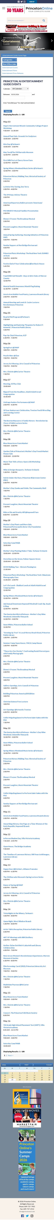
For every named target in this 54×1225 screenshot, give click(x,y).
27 (27, 1080)
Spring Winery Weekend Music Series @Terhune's (23, 168)
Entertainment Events (10, 68)
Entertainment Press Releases (12, 73)
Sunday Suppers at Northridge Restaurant (20, 245)
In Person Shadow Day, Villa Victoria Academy (21, 838)
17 (5, 1077)
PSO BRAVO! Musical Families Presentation (20, 211)
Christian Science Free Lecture (15, 702)
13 (27, 1075)
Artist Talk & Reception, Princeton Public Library (22, 929)
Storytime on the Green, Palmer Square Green (21, 559)
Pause (34, 47)
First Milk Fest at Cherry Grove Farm (18, 160)
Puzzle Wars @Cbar (11, 356)
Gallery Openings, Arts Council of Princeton (20, 686)
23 (49, 1077)
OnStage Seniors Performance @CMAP (19, 402)
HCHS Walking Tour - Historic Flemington (19, 567)
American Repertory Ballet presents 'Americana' (22, 203)
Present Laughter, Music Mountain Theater (20, 227)
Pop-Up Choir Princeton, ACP (14, 335)
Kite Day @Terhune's (11, 144)
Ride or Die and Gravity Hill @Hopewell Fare (20, 512)
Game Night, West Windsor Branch (17, 921)
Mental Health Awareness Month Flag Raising (21, 286)
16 (49, 1075)
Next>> (10, 1055)
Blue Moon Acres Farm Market (15, 443)
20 (27, 1077)
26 (19, 1080)
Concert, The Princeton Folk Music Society (20, 1013)
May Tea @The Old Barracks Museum (18, 152)
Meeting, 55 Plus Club (12, 384)
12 (19, 1075)
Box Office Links (9, 64)
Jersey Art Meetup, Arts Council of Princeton (21, 364)
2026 (4, 1065)
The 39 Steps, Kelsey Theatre (15, 195)
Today (49, 1065)
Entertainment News (9, 70)
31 (5, 1082)
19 (19, 1077)
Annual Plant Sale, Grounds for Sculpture (19, 136)
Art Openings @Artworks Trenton (17, 710)
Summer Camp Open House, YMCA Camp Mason (22, 643)
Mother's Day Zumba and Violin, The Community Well (24, 488)
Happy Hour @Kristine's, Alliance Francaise (20, 869)
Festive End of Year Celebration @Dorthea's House (23, 264)
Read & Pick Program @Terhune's (16, 317)
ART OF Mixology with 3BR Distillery (18, 937)
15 (42, 1075)
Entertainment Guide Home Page (14, 55)
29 (42, 1080)
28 (34, 1080)
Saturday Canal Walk (11, 543)
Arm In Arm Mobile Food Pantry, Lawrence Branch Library (26, 294)
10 (5, 1075)
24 (5, 1080)
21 (34, 1077)
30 (49, 1080)
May (26, 1065)
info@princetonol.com (27, 1211)
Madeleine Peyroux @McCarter (16, 985)
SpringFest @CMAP (11, 348)
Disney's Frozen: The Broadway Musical (19, 219)
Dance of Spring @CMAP (13, 885)
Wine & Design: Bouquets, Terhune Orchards (21, 470)
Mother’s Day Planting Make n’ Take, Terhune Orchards (25, 551)
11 (12, 1075)
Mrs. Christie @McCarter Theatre (16, 372)
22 (42, 1077)
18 (12, 1077)
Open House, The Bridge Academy (17, 846)
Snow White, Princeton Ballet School (18, 625)
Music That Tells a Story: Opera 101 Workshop (21, 462)
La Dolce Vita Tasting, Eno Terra (16, 187)
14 (34, 1075)
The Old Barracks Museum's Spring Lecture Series (23, 877)
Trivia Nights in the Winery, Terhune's (18, 913)
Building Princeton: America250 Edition (18, 694)
